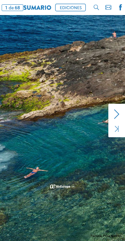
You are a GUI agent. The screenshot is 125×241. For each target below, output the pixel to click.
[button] (37, 7)
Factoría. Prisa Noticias (106, 236)
